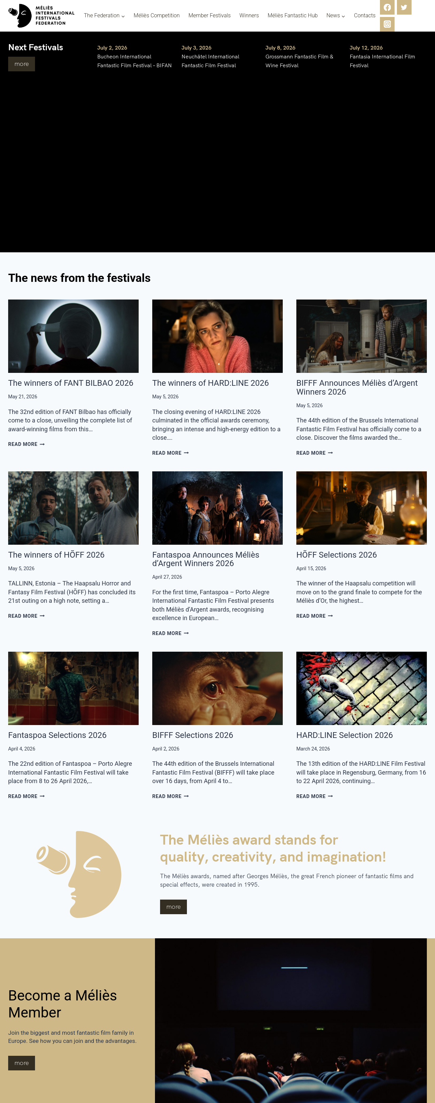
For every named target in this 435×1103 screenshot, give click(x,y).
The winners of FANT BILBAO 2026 (71, 383)
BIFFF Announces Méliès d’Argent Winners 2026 (357, 387)
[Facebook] (387, 7)
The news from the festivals (97, 277)
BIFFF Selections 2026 (192, 735)
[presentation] (73, 336)
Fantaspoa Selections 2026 (57, 735)
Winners (249, 16)
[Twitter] (404, 7)
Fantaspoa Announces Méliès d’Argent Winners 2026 (205, 559)
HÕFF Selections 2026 (336, 555)
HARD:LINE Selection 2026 (344, 735)
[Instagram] (387, 24)
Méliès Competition (157, 16)
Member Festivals (209, 16)
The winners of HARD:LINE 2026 (210, 383)
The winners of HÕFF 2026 (56, 555)
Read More (26, 444)
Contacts (365, 16)
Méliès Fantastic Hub (292, 16)
